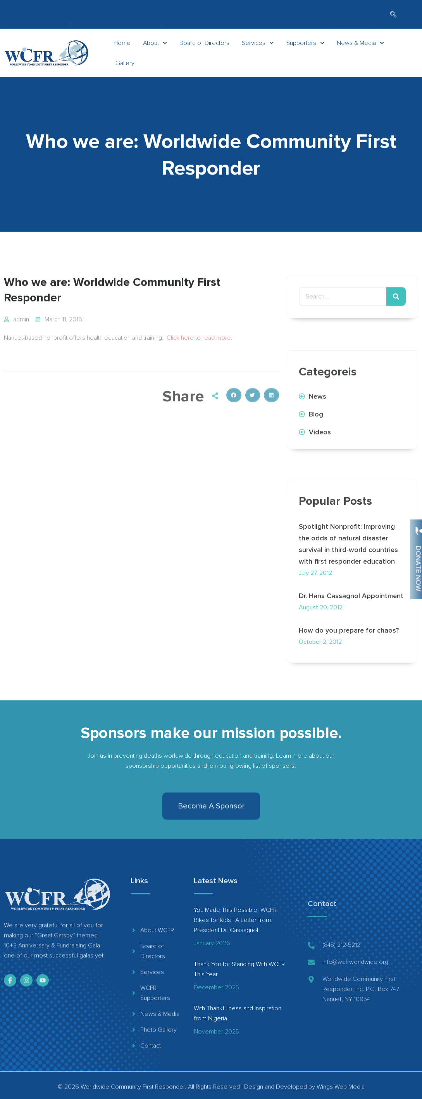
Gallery (124, 72)
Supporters (305, 52)
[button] (233, 428)
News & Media (360, 52)
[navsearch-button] (393, 15)
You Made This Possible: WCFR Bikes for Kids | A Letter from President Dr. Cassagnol (235, 920)
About (155, 52)
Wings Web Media (341, 1093)
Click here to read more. (200, 347)
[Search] (396, 306)
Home (122, 52)
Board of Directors (204, 52)
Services (258, 52)
